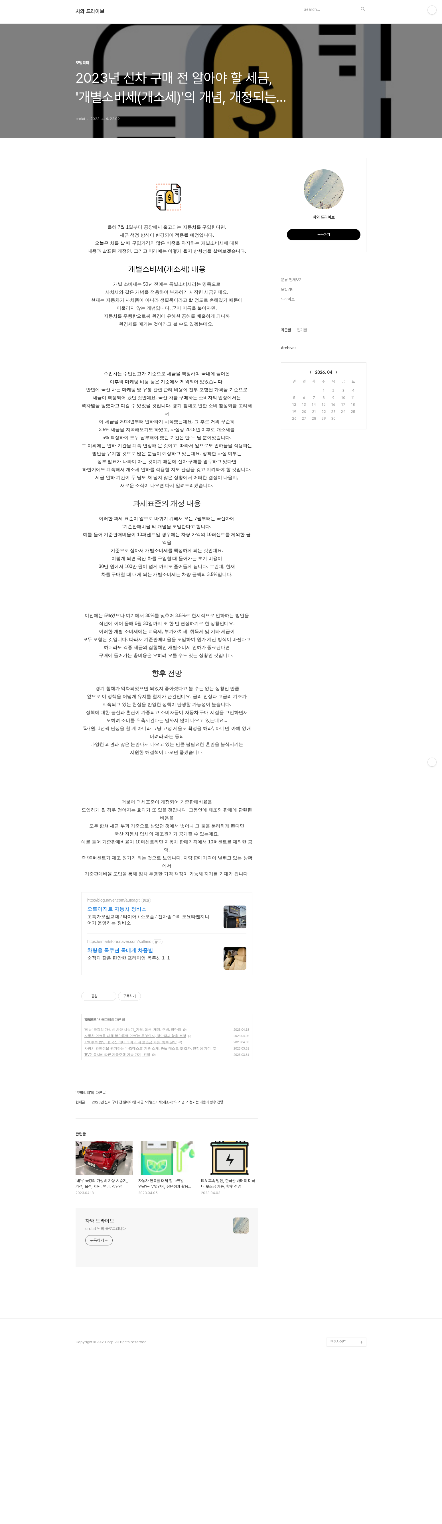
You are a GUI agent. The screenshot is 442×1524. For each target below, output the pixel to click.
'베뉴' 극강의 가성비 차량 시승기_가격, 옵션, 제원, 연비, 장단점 (132, 1030)
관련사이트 (338, 1342)
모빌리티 (91, 1020)
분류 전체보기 (292, 279)
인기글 (302, 330)
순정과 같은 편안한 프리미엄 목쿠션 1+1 (128, 957)
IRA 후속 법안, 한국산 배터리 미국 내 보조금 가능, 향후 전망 (130, 1042)
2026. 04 (323, 372)
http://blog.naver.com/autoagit (113, 900)
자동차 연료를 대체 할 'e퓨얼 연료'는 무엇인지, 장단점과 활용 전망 (135, 1036)
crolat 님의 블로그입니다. (106, 1228)
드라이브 (288, 299)
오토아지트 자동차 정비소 (117, 909)
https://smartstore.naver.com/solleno (119, 941)
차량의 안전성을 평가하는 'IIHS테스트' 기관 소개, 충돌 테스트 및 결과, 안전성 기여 (147, 1048)
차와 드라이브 (90, 11)
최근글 (286, 330)
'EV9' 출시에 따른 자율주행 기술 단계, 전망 (117, 1055)
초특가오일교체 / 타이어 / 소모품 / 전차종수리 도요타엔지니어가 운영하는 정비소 (148, 919)
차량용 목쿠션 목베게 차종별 (120, 950)
